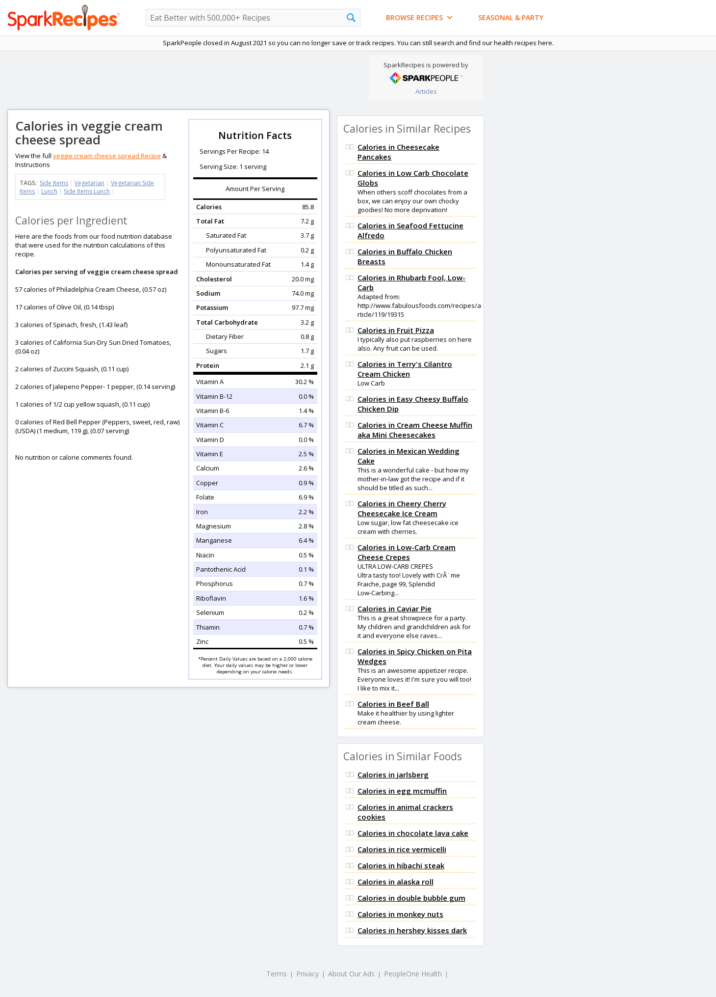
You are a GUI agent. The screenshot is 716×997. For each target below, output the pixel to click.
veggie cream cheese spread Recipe (107, 155)
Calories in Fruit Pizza (396, 330)
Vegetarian (89, 183)
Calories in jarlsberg (393, 774)
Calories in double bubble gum (411, 898)
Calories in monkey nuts (400, 914)
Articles (426, 91)
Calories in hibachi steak (401, 865)
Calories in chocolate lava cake (413, 833)
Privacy (307, 973)
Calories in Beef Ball (393, 704)
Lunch (49, 191)
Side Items (54, 183)
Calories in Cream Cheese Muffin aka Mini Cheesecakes (415, 430)
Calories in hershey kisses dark (412, 930)
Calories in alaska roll (396, 881)
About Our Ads (351, 973)
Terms (276, 973)
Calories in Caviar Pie (395, 608)
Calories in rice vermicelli (402, 849)
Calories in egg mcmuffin (402, 791)
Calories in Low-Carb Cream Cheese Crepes (407, 552)
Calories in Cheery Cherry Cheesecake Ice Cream (402, 508)
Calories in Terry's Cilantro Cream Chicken (405, 369)
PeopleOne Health (413, 973)
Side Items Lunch (87, 191)
